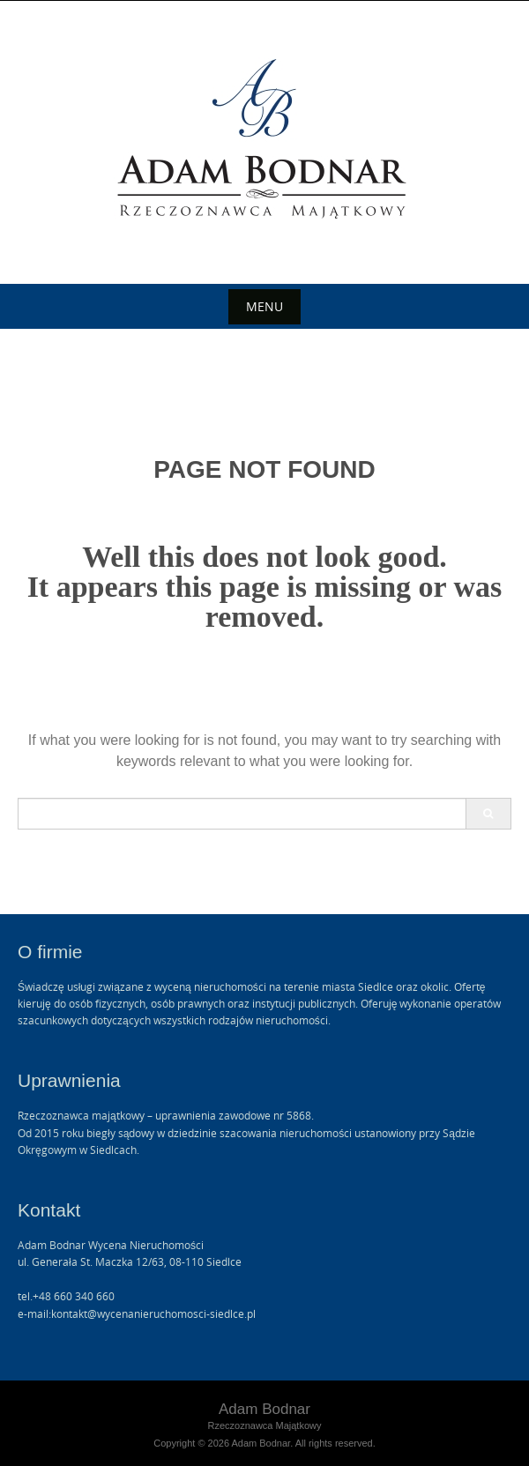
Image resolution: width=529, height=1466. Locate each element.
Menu (264, 306)
